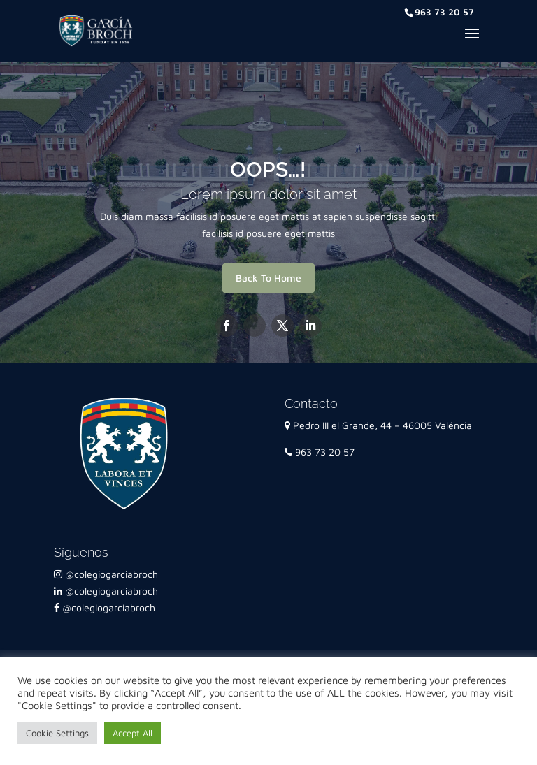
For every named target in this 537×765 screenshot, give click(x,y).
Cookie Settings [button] (57, 732)
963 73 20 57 (320, 452)
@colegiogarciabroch (106, 574)
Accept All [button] (132, 732)
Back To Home (268, 278)
